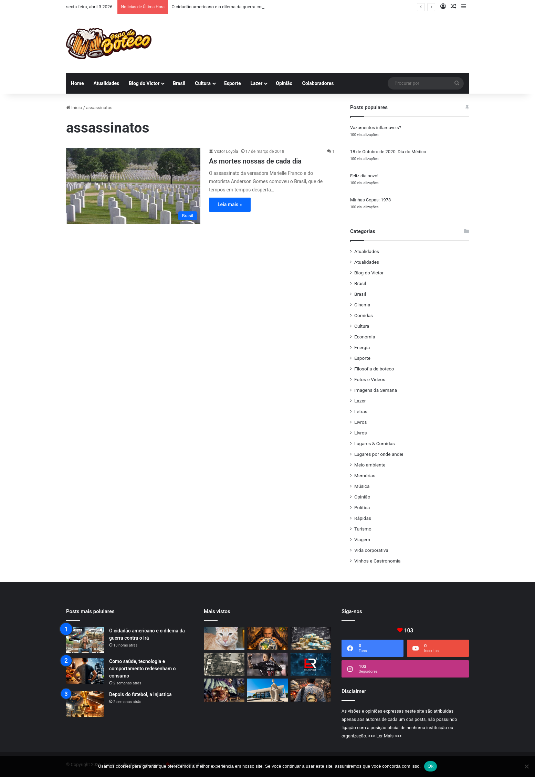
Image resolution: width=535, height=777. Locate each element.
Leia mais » (230, 204)
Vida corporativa (371, 550)
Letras (360, 411)
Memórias (364, 475)
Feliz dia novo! (364, 175)
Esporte (232, 83)
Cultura (203, 83)
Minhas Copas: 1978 (370, 199)
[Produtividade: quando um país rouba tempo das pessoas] (311, 690)
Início (74, 107)
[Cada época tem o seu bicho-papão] (224, 690)
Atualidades (106, 83)
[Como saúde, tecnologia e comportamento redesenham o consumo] (85, 671)
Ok (430, 766)
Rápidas (362, 518)
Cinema (362, 304)
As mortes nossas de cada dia (255, 161)
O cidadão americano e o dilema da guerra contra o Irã (225, 6)
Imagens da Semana (375, 390)
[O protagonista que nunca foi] (267, 664)
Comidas (363, 315)
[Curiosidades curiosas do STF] (267, 690)
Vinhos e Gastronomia (377, 561)
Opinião (284, 83)
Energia (362, 347)
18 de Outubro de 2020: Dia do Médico (388, 151)
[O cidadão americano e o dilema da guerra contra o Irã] (85, 640)
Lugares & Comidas (374, 443)
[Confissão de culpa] (311, 638)
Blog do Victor (144, 83)
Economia (364, 336)
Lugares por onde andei (378, 454)
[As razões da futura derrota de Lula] (267, 638)
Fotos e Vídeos (369, 379)
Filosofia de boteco (374, 368)
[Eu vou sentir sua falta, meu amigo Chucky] (224, 638)
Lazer (257, 83)
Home (77, 83)
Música (361, 486)
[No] (526, 766)
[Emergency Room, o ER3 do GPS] (311, 664)
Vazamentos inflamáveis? (375, 127)
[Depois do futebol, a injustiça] (85, 704)
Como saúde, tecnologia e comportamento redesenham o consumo (142, 669)
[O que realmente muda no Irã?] (224, 664)
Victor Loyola (226, 151)
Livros (360, 422)
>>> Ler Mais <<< (384, 735)
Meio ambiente (369, 465)
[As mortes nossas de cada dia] (133, 186)
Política (362, 507)
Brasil (179, 83)
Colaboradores (318, 83)
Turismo (362, 529)
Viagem (362, 539)
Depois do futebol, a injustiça (140, 694)
